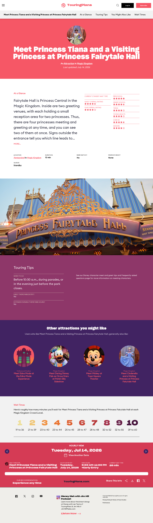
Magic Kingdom (85, 63)
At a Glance (86, 14)
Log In (127, 5)
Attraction (69, 63)
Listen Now (71, 514)
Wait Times (140, 14)
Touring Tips (102, 14)
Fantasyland (19, 157)
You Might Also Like (121, 14)
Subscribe (143, 5)
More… (17, 144)
